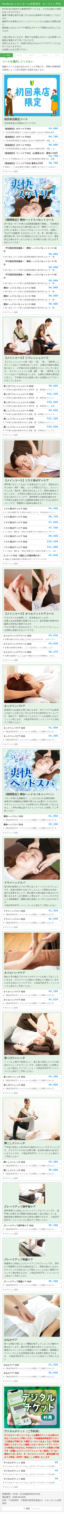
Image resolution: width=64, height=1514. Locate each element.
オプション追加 (11, 171)
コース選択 (6, 55)
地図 (32, 1508)
